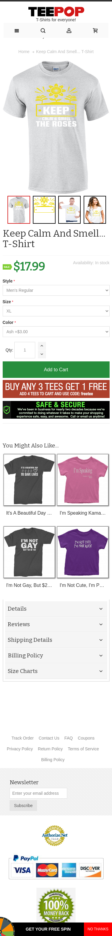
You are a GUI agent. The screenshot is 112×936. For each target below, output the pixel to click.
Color (8, 322)
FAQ (69, 738)
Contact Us (49, 738)
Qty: (9, 350)
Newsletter (24, 782)
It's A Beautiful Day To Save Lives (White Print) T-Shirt (29, 513)
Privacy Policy (20, 748)
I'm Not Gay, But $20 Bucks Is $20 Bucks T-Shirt (29, 585)
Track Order (22, 738)
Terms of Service (83, 748)
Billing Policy (53, 759)
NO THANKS (98, 929)
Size (7, 301)
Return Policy (50, 748)
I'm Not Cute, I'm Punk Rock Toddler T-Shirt (83, 585)
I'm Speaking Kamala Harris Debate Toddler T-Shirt (83, 513)
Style (8, 281)
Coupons (86, 738)
